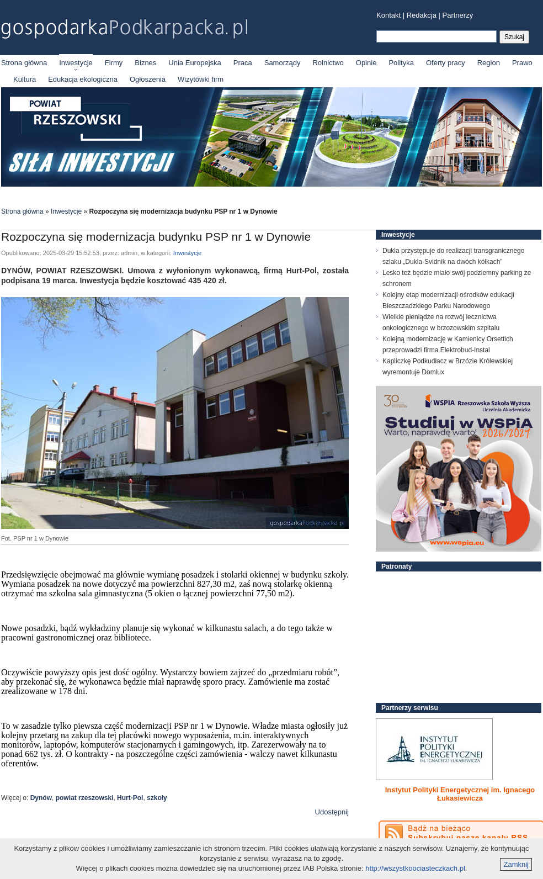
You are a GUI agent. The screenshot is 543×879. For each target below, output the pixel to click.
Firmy (114, 63)
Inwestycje (76, 63)
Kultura (24, 79)
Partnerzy (458, 15)
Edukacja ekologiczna (83, 79)
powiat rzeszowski (85, 798)
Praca (242, 63)
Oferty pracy (445, 63)
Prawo (522, 63)
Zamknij (516, 864)
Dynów (41, 798)
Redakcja (421, 15)
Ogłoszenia (148, 79)
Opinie (366, 63)
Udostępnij (332, 812)
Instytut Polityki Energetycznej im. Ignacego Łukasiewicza (460, 794)
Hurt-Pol (130, 798)
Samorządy (282, 63)
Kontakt (388, 15)
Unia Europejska (194, 63)
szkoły (157, 798)
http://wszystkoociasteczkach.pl (415, 868)
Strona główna (24, 63)
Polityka (401, 63)
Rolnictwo (327, 63)
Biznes (145, 63)
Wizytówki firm (200, 79)
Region (488, 63)
